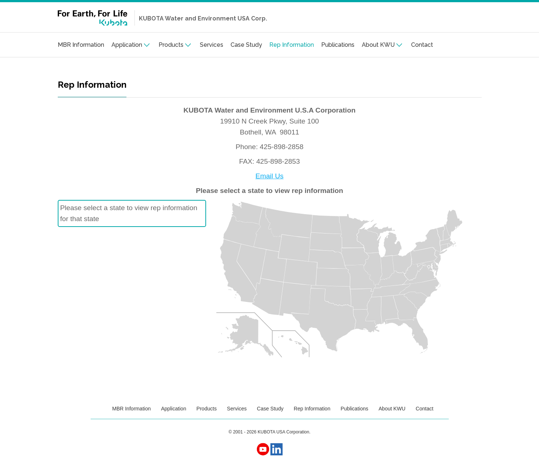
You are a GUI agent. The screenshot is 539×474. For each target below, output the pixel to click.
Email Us (269, 176)
